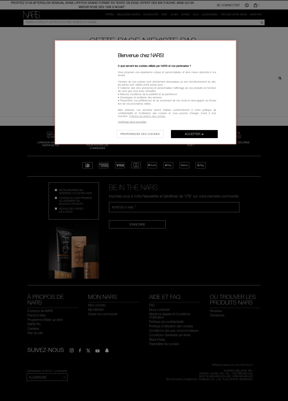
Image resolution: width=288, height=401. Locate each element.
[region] (145, 92)
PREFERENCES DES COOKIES (140, 133)
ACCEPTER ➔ (194, 134)
